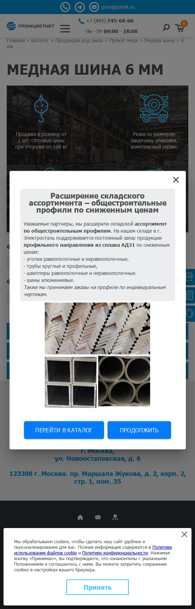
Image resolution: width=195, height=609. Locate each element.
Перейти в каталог (63, 430)
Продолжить (139, 430)
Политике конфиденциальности (115, 552)
